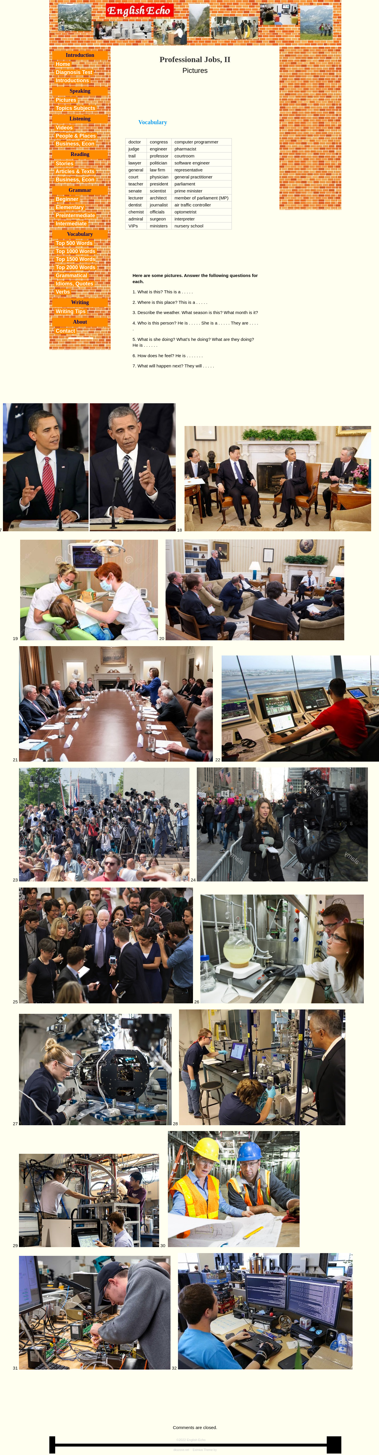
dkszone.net (181, 1450)
